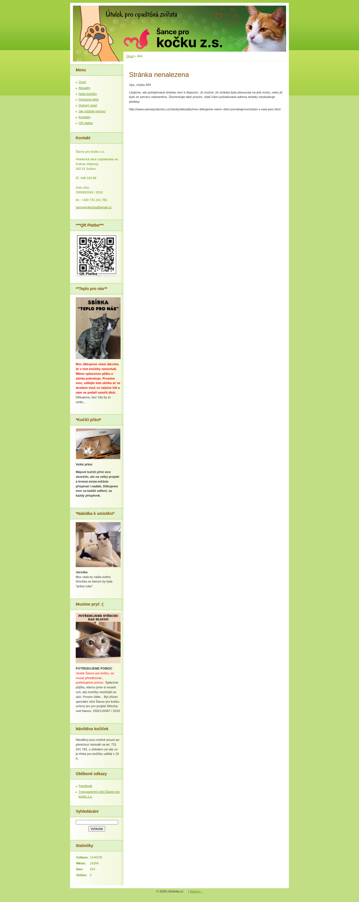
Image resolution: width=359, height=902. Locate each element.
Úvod (130, 56)
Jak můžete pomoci (92, 111)
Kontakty (85, 117)
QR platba (86, 123)
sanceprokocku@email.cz (94, 207)
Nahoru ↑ (196, 891)
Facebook (85, 785)
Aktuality (84, 88)
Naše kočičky (88, 93)
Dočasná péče (89, 99)
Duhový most (88, 105)
